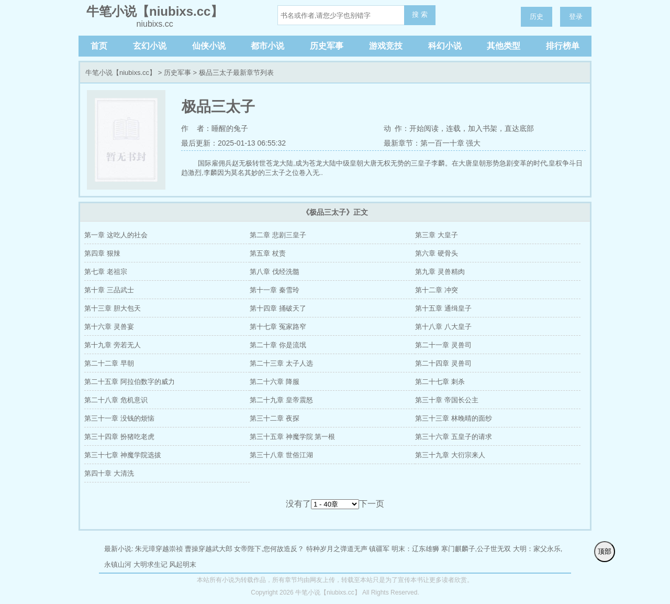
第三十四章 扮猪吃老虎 (119, 437)
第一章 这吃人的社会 (116, 235)
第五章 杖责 (268, 253)
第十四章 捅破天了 (278, 308)
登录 (576, 16)
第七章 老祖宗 (105, 272)
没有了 (298, 503)
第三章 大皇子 (436, 235)
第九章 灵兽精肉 (440, 272)
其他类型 (503, 45)
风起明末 (182, 564)
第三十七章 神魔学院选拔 (122, 455)
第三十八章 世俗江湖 (281, 455)
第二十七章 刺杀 (440, 382)
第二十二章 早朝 (109, 363)
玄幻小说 (149, 45)
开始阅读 (424, 128)
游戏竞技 (386, 45)
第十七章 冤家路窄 (278, 327)
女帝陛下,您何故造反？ (269, 549)
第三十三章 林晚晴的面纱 (453, 418)
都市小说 (267, 45)
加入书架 (482, 128)
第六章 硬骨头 (436, 253)
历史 (536, 16)
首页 (99, 45)
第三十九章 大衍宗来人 (450, 455)
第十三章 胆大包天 (112, 308)
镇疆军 (379, 549)
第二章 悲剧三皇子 (278, 235)
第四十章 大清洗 (109, 473)
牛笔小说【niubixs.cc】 (120, 72)
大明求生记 (150, 564)
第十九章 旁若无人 (112, 345)
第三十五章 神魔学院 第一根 (292, 437)
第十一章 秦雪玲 (274, 290)
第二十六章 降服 (274, 382)
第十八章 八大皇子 (443, 327)
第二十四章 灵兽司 (443, 363)
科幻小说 (445, 45)
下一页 (371, 503)
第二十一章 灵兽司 (443, 345)
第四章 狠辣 (102, 253)
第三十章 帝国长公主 (446, 400)
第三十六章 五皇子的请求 (453, 437)
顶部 (604, 551)
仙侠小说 (209, 45)
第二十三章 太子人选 (281, 363)
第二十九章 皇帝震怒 (281, 400)
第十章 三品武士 (109, 290)
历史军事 (326, 45)
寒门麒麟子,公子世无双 (476, 549)
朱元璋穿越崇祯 (159, 549)
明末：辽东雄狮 (415, 549)
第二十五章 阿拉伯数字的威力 (129, 382)
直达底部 (519, 128)
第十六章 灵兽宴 (109, 327)
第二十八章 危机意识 (116, 400)
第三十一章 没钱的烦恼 (119, 418)
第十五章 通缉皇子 (443, 308)
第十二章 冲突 (436, 290)
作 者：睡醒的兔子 (214, 128)
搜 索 (420, 14)
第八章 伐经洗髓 (274, 272)
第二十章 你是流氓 (278, 345)
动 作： (397, 128)
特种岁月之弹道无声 (336, 549)
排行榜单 (562, 45)
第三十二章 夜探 (274, 418)
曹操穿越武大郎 (208, 549)
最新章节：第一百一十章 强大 (432, 143)
